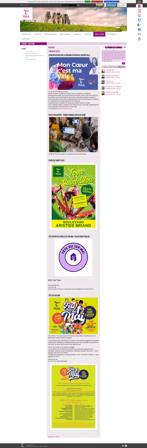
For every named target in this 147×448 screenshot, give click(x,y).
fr (92, 5)
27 (120, 58)
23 (106, 58)
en (90, 5)
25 (113, 58)
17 (110, 56)
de (88, 5)
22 (103, 58)
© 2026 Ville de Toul (30, 445)
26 (117, 58)
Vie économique (111, 34)
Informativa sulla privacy (112, 1)
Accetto (87, 1)
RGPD (41, 446)
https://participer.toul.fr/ (65, 108)
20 (120, 56)
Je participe (77, 34)
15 (103, 56)
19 (117, 56)
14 (123, 53)
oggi (123, 63)
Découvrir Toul (26, 34)
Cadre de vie (88, 34)
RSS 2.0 (37, 446)
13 (120, 53)
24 (110, 58)
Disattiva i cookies (97, 1)
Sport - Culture (99, 34)
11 (113, 53)
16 (106, 56)
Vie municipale (26, 39)
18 (113, 56)
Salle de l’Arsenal (30, 59)
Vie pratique (37, 34)
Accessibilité (45, 446)
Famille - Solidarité (65, 34)
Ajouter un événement (31, 53)
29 (103, 60)
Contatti (33, 446)
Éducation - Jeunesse (51, 34)
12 (117, 53)
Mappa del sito (29, 446)
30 (106, 60)
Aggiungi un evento (53, 437)
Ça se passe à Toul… (31, 51)
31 (110, 60)
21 (123, 56)
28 (123, 58)
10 (110, 53)
